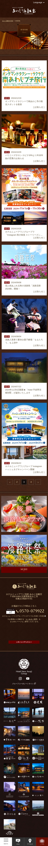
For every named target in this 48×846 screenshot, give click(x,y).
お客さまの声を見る (24, 642)
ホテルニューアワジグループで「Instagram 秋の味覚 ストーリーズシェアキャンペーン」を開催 (24, 235)
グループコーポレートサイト (24, 684)
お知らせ (38, 107)
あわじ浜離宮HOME (7, 21)
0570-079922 (31, 611)
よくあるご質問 (31, 619)
